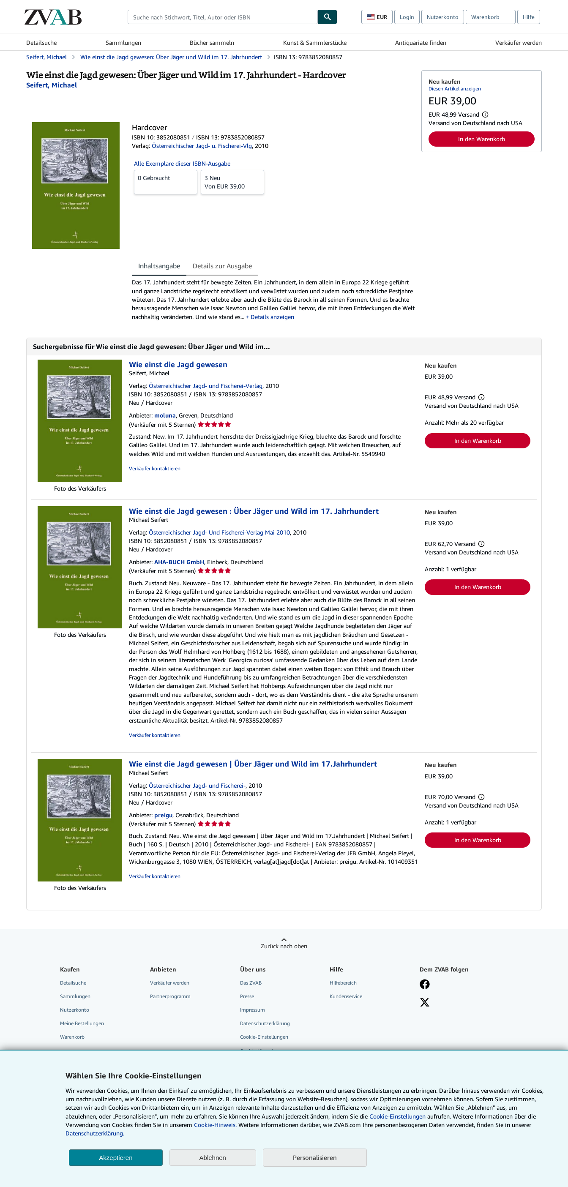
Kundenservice (346, 996)
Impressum (252, 1010)
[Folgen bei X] (425, 1003)
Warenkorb (72, 1037)
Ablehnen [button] (212, 1157)
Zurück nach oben (284, 946)
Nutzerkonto (443, 17)
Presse (247, 996)
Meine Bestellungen (82, 1023)
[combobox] (223, 17)
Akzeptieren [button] (115, 1157)
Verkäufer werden (518, 42)
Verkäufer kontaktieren (154, 468)
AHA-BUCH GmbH (179, 561)
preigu (163, 815)
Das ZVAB (251, 983)
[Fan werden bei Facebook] (425, 985)
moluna (165, 415)
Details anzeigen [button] (272, 316)
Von (232, 182)
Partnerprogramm (170, 996)
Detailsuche (41, 42)
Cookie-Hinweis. (215, 1124)
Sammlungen (123, 42)
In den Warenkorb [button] (481, 138)
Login (407, 17)
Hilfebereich (343, 983)
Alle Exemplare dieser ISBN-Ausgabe (182, 163)
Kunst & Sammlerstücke (315, 42)
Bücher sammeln (212, 42)
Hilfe (529, 17)
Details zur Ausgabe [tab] (222, 266)
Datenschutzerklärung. (95, 1133)
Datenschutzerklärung (265, 1023)
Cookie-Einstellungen (397, 1116)
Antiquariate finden (420, 42)
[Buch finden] (327, 17)
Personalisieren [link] (315, 1157)
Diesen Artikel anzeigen (455, 88)
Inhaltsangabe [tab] (159, 266)
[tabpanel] (273, 299)
